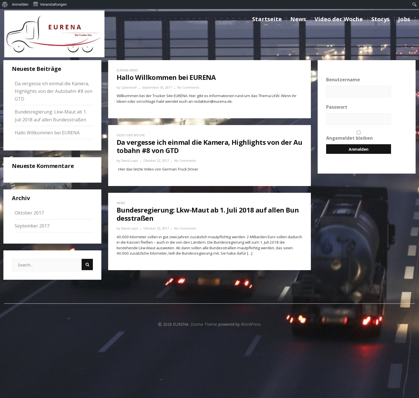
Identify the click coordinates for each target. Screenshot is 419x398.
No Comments (188, 87)
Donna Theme (204, 324)
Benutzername (343, 79)
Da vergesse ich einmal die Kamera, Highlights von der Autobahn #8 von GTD (53, 91)
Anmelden (20, 4)
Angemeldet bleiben (358, 136)
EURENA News (127, 70)
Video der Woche (339, 19)
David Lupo (129, 160)
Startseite (267, 19)
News (298, 19)
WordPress (251, 324)
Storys (380, 19)
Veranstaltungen (50, 4)
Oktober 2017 (29, 213)
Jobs (404, 19)
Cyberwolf (129, 87)
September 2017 (32, 226)
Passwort (336, 107)
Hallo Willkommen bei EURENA (47, 133)
